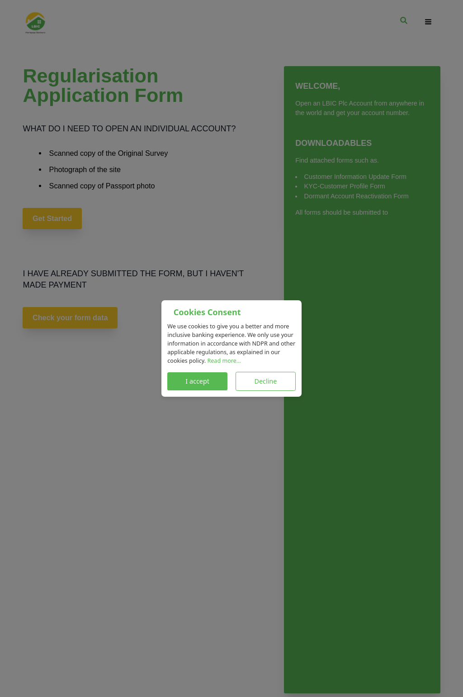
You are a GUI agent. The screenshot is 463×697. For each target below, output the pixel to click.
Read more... (224, 361)
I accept (197, 381)
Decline (265, 381)
